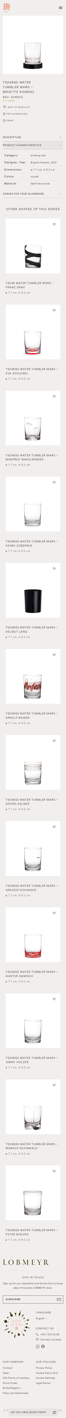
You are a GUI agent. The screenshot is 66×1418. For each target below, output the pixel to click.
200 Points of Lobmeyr (16, 1378)
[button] (33, 45)
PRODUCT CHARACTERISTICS (22, 145)
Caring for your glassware (23, 194)
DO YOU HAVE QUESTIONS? (28, 1412)
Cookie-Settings (45, 1378)
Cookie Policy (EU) (47, 1373)
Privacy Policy (44, 1368)
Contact (7, 1368)
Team (6, 1373)
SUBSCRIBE (33, 1299)
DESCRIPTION (12, 137)
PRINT (10, 120)
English (40, 1318)
